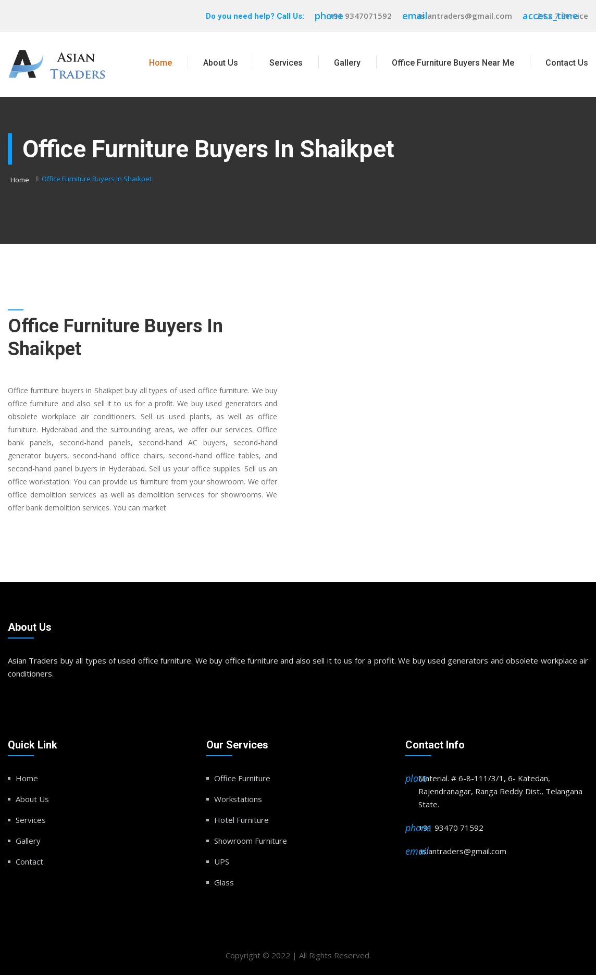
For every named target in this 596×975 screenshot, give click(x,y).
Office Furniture (242, 778)
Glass (224, 882)
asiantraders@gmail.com (464, 15)
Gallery (347, 63)
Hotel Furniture (241, 820)
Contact (29, 861)
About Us (220, 63)
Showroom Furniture (250, 840)
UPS (221, 861)
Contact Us (566, 63)
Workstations (238, 799)
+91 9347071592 (360, 15)
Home (160, 63)
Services (286, 63)
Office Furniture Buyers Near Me (453, 63)
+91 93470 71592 (450, 827)
